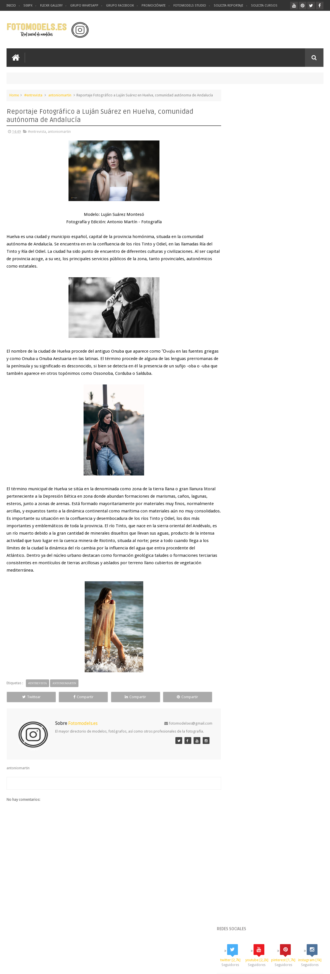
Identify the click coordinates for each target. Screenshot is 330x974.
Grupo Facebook (118, 5)
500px (28, 5)
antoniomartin (59, 95)
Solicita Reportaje (225, 5)
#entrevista (33, 95)
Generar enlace (244, 322)
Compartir (69, 702)
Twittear (26, 702)
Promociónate (152, 5)
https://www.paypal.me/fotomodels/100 (261, 358)
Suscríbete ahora (276, 417)
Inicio (11, 5)
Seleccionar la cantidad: (247, 317)
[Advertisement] (256, 29)
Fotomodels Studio (187, 5)
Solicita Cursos (260, 5)
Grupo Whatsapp (83, 5)
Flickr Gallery (51, 5)
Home (14, 95)
